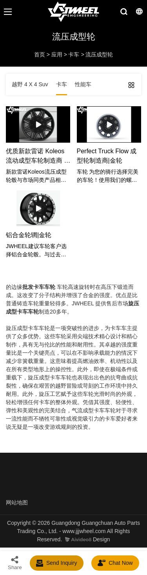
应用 (56, 54)
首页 (39, 54)
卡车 (73, 54)
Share (15, 562)
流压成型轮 (99, 54)
